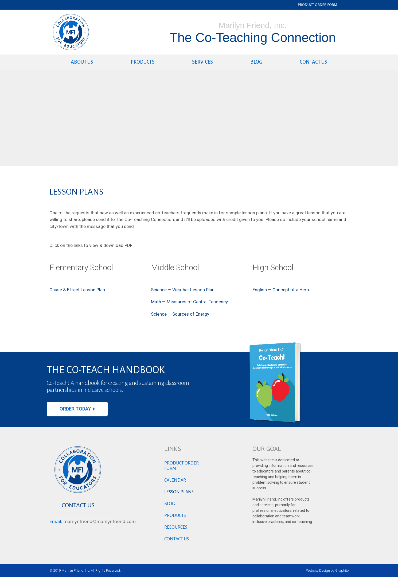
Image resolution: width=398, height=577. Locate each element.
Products (143, 62)
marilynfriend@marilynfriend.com (100, 521)
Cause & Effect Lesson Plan (77, 289)
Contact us (313, 62)
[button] (77, 409)
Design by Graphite (334, 570)
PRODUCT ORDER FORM (317, 4)
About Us (82, 62)
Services (202, 62)
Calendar (175, 480)
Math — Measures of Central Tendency (189, 301)
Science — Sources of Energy (180, 314)
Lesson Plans (179, 492)
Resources (175, 527)
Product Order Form (181, 466)
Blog (256, 62)
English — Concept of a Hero (280, 289)
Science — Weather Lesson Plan (182, 289)
